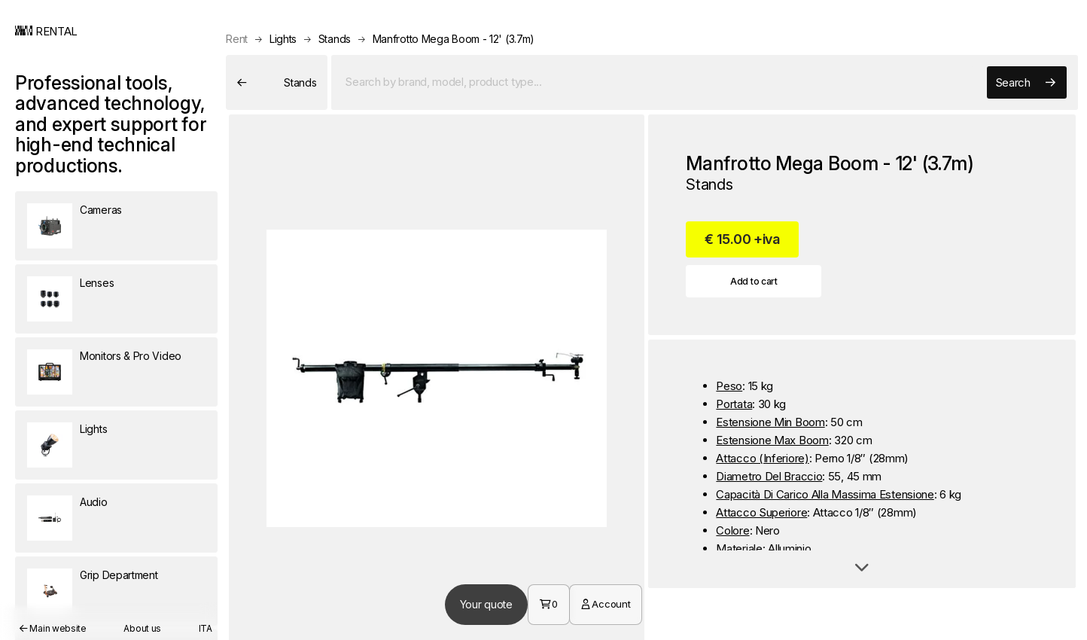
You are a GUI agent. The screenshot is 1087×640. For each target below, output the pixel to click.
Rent (237, 38)
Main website (53, 628)
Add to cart (754, 281)
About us (142, 628)
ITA (205, 628)
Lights (283, 38)
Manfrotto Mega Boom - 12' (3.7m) (453, 38)
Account (605, 604)
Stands (334, 38)
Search (1025, 83)
